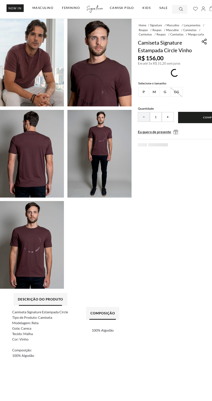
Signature (156, 25)
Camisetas (190, 30)
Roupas (143, 30)
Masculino (173, 25)
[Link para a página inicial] (142, 25)
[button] (143, 92)
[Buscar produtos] (181, 9)
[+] (168, 117)
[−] (144, 117)
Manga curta (196, 34)
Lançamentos (192, 25)
